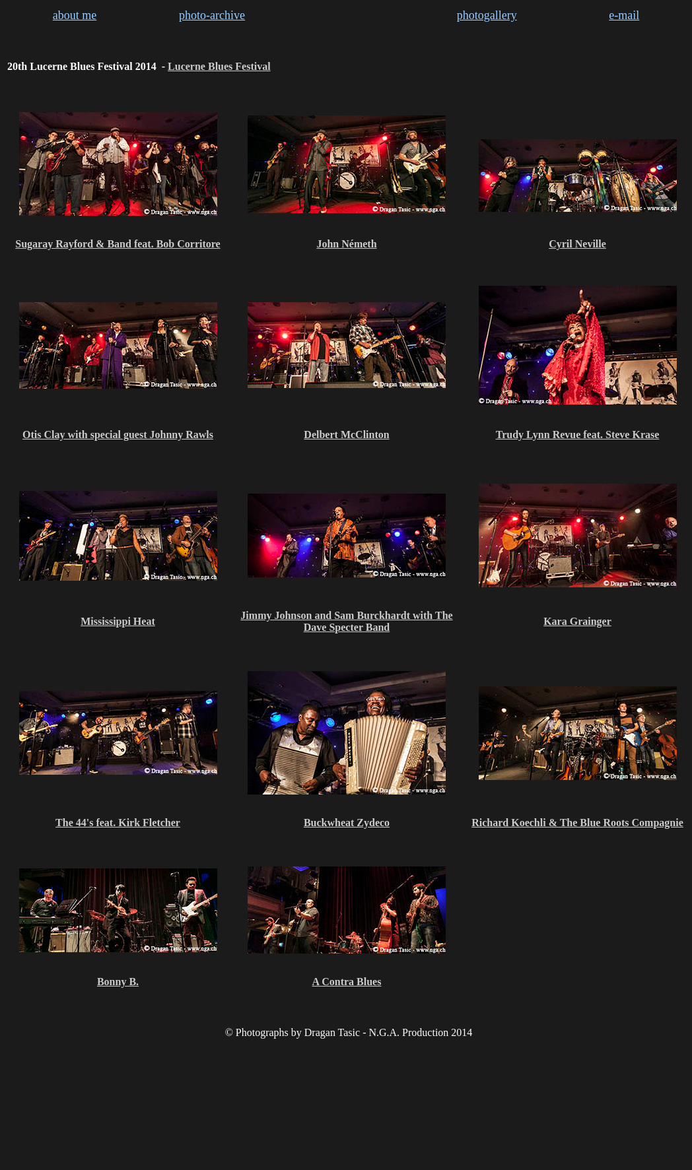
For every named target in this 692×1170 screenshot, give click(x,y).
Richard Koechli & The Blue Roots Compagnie (577, 822)
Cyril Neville (577, 243)
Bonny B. (118, 981)
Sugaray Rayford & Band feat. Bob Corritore (117, 243)
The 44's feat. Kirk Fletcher (117, 822)
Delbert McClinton (346, 434)
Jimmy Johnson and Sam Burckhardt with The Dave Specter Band (346, 621)
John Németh (346, 243)
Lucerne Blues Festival (219, 66)
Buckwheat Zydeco (347, 822)
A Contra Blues (347, 981)
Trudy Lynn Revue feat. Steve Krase (578, 434)
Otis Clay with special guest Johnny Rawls (117, 434)
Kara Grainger (577, 621)
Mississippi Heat (118, 621)
